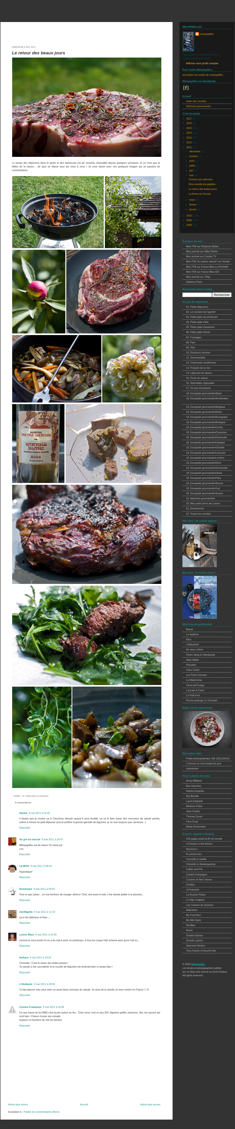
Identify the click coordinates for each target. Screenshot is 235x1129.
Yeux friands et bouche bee (201, 950)
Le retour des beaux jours (38, 52)
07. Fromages (193, 337)
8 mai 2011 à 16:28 (46, 934)
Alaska (23, 813)
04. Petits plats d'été (197, 322)
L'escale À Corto (195, 690)
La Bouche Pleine (196, 894)
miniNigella (26, 911)
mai (191, 175)
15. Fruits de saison (197, 378)
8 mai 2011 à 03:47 (52, 839)
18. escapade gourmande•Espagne (205, 442)
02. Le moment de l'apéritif (200, 312)
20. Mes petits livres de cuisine (203, 503)
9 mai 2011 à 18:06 (53, 1007)
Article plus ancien (150, 1104)
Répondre (24, 827)
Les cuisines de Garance (199, 905)
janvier (193, 209)
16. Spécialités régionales (200, 383)
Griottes (190, 884)
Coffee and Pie (194, 869)
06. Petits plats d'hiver (198, 332)
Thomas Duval (194, 816)
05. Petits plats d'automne (200, 327)
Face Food (192, 821)
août (192, 160)
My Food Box (193, 915)
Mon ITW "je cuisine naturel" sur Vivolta (207, 261)
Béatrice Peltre (194, 806)
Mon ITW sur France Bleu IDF (202, 271)
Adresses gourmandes (198, 106)
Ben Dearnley (193, 786)
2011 (189, 147)
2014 (189, 132)
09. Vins (190, 347)
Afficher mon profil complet (202, 63)
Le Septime (192, 634)
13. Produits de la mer (198, 367)
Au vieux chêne (194, 649)
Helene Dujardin (195, 791)
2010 (189, 215)
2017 (189, 118)
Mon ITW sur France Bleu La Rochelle (207, 266)
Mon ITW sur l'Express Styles (202, 246)
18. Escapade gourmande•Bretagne (206, 422)
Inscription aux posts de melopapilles (202, 74)
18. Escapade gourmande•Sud (203, 488)
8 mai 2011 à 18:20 (40, 957)
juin (191, 170)
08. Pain (190, 342)
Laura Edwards (194, 801)
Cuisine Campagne (196, 874)
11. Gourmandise (195, 357)
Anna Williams (194, 780)
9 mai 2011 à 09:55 (44, 984)
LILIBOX (24, 866)
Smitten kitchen (194, 935)
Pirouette (191, 664)
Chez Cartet (192, 670)
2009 (189, 220)
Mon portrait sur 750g (198, 276)
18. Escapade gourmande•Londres (205, 457)
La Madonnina (194, 680)
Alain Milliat (192, 659)
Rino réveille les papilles (202, 184)
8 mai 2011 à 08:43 (41, 866)
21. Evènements (195, 508)
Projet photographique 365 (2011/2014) (207, 758)
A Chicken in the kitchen (199, 843)
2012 (189, 142)
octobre (193, 156)
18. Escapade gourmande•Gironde (205, 447)
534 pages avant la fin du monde (204, 838)
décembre (195, 151)
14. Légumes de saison (199, 373)
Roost (189, 930)
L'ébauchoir (192, 644)
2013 (189, 137)
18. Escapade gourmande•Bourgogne (207, 417)
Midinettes (191, 910)
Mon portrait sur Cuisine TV (201, 256)
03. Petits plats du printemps (35, 796)
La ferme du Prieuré (200, 193)
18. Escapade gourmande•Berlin (204, 412)
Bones (189, 629)
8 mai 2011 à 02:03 (39, 813)
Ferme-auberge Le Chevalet (201, 700)
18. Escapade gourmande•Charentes (206, 432)
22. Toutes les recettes (198, 513)
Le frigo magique (195, 899)
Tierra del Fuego (195, 685)
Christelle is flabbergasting (200, 864)
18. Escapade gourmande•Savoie (204, 483)
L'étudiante (25, 984)
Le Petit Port (193, 695)
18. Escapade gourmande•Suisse (204, 493)
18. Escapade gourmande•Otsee (204, 473)
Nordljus (190, 925)
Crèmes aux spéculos (201, 179)
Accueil (84, 1104)
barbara (23, 957)
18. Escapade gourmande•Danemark (206, 437)
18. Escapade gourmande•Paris (203, 478)
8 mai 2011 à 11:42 (44, 911)
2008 (189, 225)
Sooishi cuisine (194, 940)
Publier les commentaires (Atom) (41, 1111)
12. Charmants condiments (201, 362)
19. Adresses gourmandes (200, 498)
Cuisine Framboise (30, 1007)
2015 (189, 128)
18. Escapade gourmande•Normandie (207, 467)
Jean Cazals (193, 811)
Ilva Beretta (192, 796)
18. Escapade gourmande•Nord (203, 462)
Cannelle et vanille (196, 859)
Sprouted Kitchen (195, 945)
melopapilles (18, 12)
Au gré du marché (29, 839)
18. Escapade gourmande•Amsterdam (207, 398)
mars (192, 199)
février (193, 204)
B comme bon (193, 854)
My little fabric (193, 920)
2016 (189, 123)
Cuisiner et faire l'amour (199, 879)
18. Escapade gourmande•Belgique (205, 406)
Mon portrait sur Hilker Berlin (202, 251)
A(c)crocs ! (192, 849)
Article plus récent (18, 1104)
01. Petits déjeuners (197, 306)
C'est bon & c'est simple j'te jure (203, 763)
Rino (188, 639)
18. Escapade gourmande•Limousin (205, 452)
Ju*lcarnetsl (192, 889)
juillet (192, 165)
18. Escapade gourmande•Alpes (204, 393)
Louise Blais (26, 934)
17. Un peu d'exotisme (198, 388)
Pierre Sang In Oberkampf (200, 654)
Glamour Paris (194, 281)
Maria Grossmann (196, 826)
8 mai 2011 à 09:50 (44, 889)
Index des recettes (196, 101)
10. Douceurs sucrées (198, 352)
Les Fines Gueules (196, 675)
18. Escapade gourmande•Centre (204, 427)
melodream (192, 768)
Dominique (25, 889)
